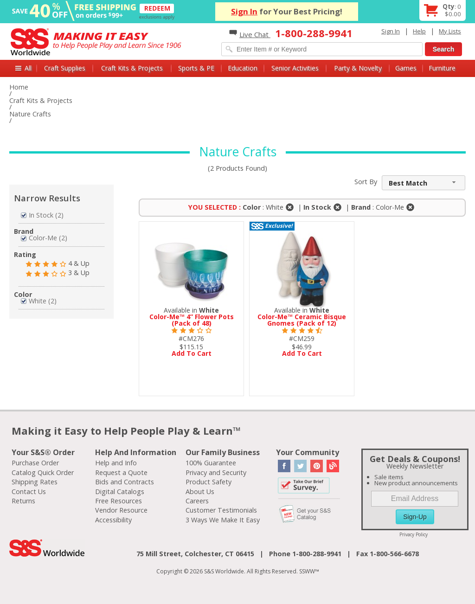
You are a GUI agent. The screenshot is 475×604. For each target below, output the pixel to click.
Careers (197, 500)
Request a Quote (121, 472)
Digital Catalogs (119, 491)
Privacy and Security (216, 472)
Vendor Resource (121, 510)
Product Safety (208, 481)
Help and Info (116, 462)
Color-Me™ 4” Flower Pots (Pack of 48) (191, 320)
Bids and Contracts (124, 481)
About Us (200, 491)
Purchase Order (35, 462)
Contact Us (29, 491)
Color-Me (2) (44, 237)
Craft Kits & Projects (132, 68)
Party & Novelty (358, 68)
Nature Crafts (30, 113)
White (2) (39, 300)
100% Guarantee (211, 462)
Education (242, 68)
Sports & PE (196, 68)
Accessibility (113, 519)
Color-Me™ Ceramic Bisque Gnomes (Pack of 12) (301, 320)
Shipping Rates (35, 481)
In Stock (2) (42, 215)
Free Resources (118, 500)
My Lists (450, 31)
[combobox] (423, 183)
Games (406, 68)
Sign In (244, 11)
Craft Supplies (64, 68)
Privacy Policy (413, 534)
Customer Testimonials (221, 510)
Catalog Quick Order (43, 472)
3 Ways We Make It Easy (223, 519)
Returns (23, 500)
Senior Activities (295, 68)
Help (419, 31)
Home (18, 87)
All (28, 68)
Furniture (442, 68)
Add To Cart (192, 353)
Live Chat (249, 34)
